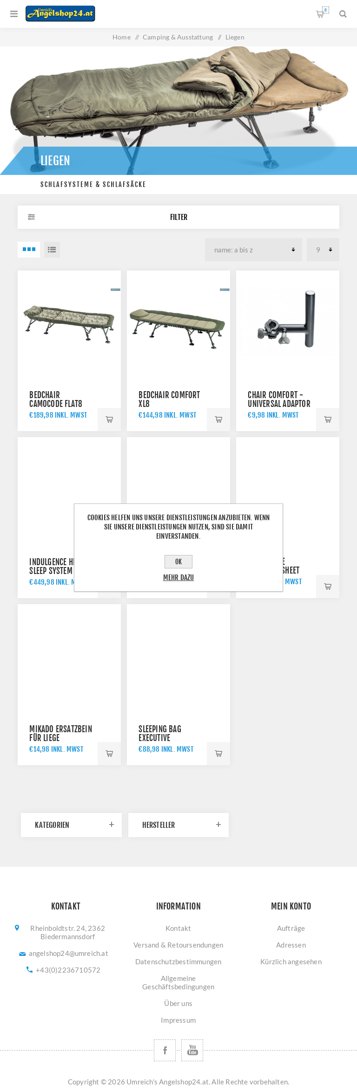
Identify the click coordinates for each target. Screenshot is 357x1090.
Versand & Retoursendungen (178, 945)
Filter (178, 217)
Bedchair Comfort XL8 (169, 399)
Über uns (178, 1003)
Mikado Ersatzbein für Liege (60, 733)
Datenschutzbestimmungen (178, 961)
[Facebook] (165, 1050)
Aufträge (291, 928)
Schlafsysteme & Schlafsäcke (93, 184)
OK (178, 562)
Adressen (291, 945)
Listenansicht (52, 250)
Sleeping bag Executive (160, 733)
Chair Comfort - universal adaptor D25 (279, 404)
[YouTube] (192, 1050)
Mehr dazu (178, 577)
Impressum (178, 1020)
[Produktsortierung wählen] (253, 249)
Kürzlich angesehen (291, 961)
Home (121, 37)
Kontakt (178, 928)
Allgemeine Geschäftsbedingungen (178, 982)
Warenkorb (325, 9)
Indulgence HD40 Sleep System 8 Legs (62, 566)
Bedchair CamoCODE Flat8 (55, 399)
